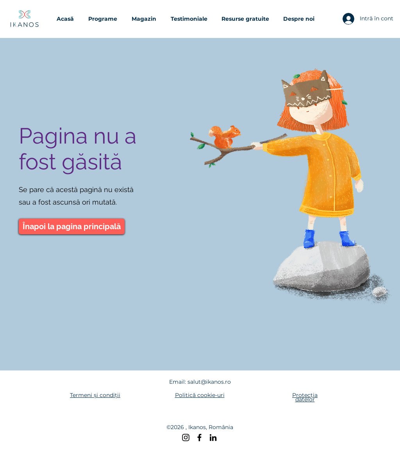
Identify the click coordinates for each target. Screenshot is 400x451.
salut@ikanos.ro (209, 381)
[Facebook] (199, 437)
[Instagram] (186, 437)
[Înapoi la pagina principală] (72, 226)
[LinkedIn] (213, 437)
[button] (106, 18)
